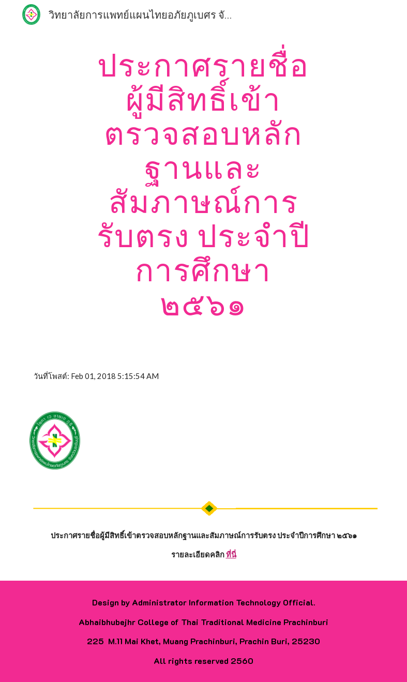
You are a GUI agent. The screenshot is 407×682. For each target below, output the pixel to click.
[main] (203, 184)
